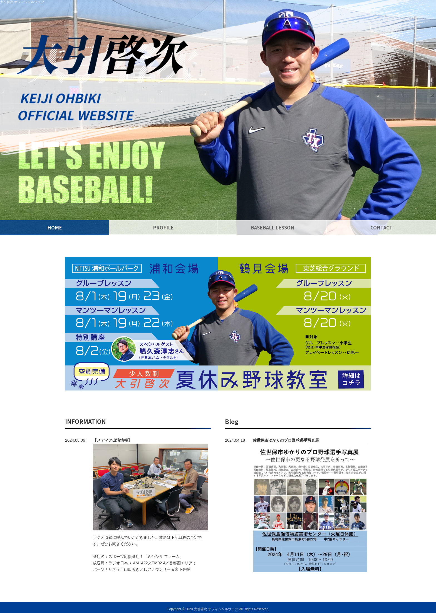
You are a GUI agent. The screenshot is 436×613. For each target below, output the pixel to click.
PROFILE (163, 227)
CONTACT (381, 227)
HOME (54, 227)
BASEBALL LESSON (272, 227)
